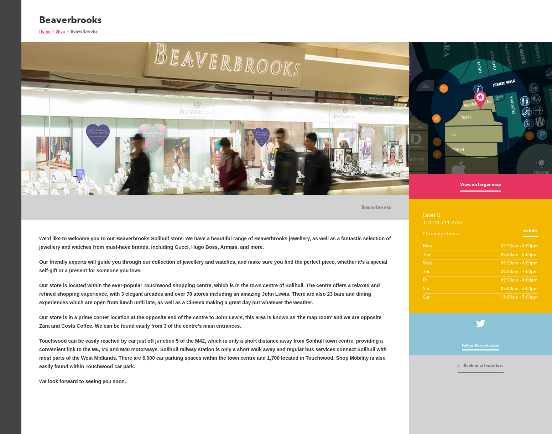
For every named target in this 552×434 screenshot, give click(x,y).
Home (44, 32)
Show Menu (10, 34)
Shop (60, 32)
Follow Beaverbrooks (480, 345)
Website (530, 231)
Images (46, 208)
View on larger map (480, 185)
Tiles (60, 208)
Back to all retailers (483, 366)
